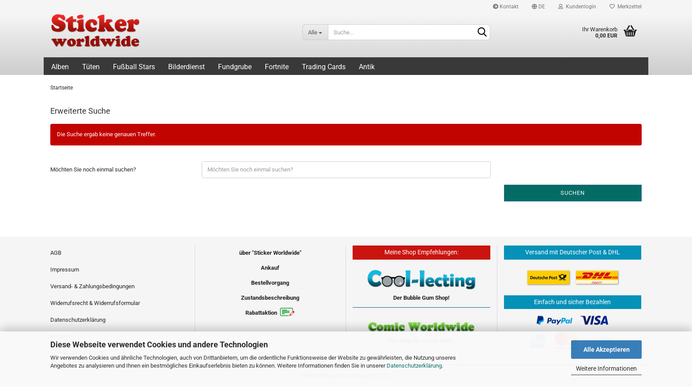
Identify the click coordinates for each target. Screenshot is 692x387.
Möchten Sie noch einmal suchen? (93, 169)
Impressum (64, 269)
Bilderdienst (186, 67)
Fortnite (277, 67)
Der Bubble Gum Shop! (421, 297)
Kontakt (506, 7)
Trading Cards (324, 67)
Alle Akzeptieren (606, 349)
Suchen (572, 193)
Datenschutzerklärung (414, 365)
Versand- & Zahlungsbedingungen (92, 286)
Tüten (91, 67)
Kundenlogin (577, 7)
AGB (55, 252)
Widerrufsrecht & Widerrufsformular (95, 303)
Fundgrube (235, 67)
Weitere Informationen (606, 368)
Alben (60, 67)
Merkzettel (625, 7)
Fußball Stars (134, 67)
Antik (367, 67)
